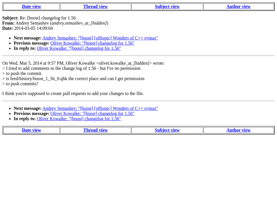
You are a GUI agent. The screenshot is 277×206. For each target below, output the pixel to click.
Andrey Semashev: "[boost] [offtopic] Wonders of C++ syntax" (100, 37)
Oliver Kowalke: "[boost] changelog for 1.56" (93, 43)
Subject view (167, 6)
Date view (31, 6)
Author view (238, 6)
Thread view (95, 6)
